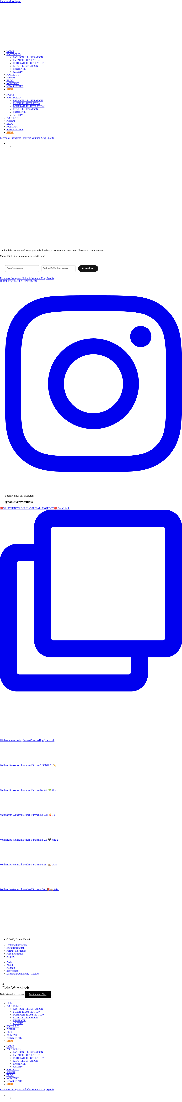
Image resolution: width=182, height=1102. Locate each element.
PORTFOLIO (13, 54)
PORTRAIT (12, 74)
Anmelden (88, 268)
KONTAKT (12, 83)
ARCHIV (18, 71)
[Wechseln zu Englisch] (14, 146)
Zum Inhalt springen (10, 1)
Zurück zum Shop (38, 994)
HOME (10, 51)
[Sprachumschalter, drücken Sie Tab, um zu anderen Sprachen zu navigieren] (7, 143)
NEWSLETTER (14, 86)
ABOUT (10, 77)
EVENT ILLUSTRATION (26, 60)
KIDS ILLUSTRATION (25, 66)
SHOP (10, 89)
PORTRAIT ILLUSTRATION (28, 63)
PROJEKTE (19, 68)
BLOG (10, 80)
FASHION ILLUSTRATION (28, 57)
